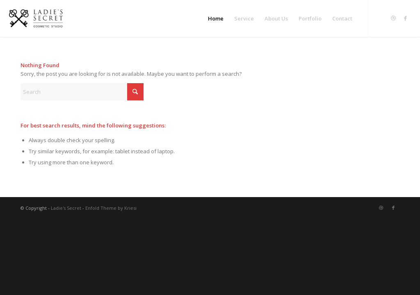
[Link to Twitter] (381, 18)
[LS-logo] (35, 18)
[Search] (82, 91)
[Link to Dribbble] (393, 18)
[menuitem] (216, 18)
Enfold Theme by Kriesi (111, 208)
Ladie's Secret (66, 208)
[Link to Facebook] (405, 18)
